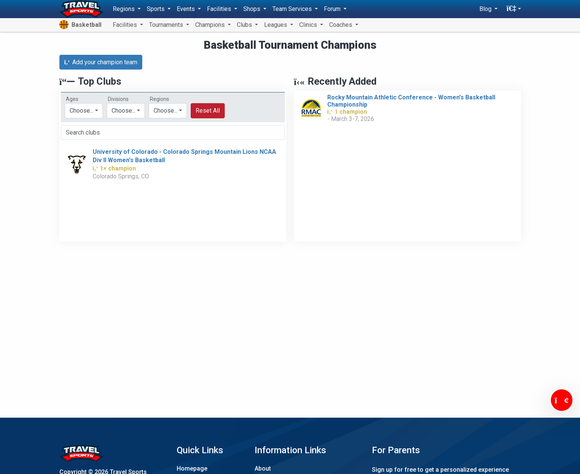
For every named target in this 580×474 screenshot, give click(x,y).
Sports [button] (156, 8)
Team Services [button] (292, 8)
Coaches (341, 24)
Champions (210, 24)
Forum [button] (333, 8)
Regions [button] (124, 8)
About (263, 468)
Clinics (309, 24)
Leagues (276, 24)
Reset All (208, 110)
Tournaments (167, 24)
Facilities (125, 24)
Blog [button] (486, 8)
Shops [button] (252, 8)
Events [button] (186, 8)
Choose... (165, 110)
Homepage (192, 468)
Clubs (245, 24)
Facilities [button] (220, 8)
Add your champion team (100, 62)
